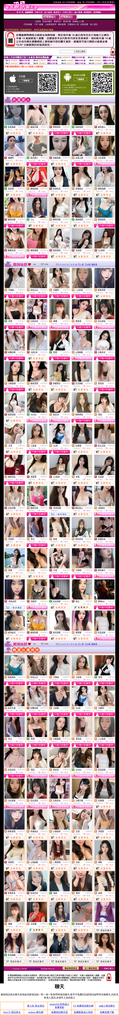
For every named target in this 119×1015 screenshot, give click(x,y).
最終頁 (94, 264)
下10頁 (88, 264)
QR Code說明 (109, 67)
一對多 (67, 508)
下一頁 (81, 264)
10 (76, 264)
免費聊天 (88, 601)
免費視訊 (21, 127)
